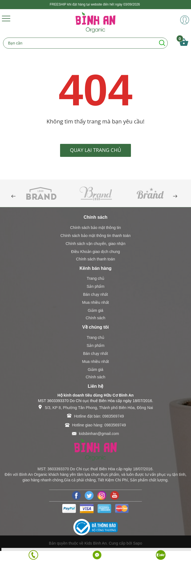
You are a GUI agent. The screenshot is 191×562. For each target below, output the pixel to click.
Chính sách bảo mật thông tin (95, 227)
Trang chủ (95, 278)
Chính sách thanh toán (95, 259)
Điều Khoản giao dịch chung (95, 251)
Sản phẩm (95, 286)
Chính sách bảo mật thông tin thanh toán (95, 235)
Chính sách (95, 318)
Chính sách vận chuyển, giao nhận (95, 243)
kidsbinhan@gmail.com (99, 433)
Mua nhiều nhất (95, 302)
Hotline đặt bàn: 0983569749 (99, 416)
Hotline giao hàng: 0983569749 (99, 425)
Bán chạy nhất (95, 294)
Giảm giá (95, 310)
